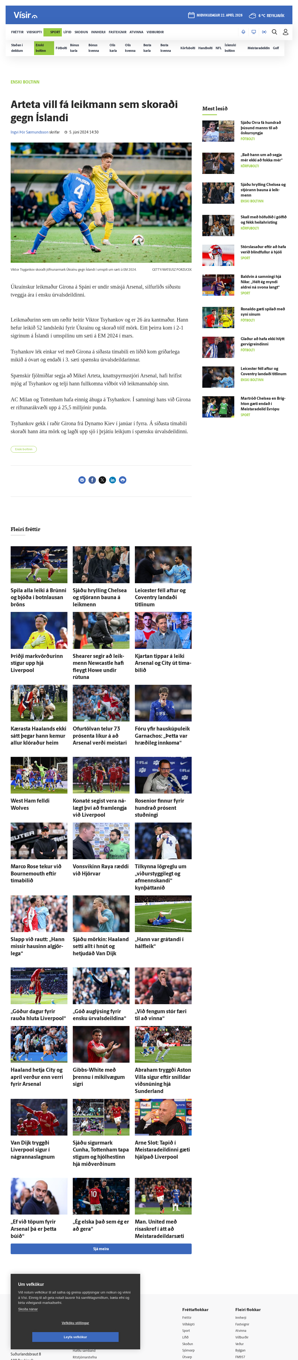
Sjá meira (101, 1148)
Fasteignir (245, 1224)
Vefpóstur (85, 1285)
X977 (241, 1265)
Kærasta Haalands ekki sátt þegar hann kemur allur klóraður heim (35, 710)
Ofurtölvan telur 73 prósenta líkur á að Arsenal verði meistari (99, 710)
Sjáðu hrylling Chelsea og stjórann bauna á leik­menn (263, 190)
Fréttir (191, 1217)
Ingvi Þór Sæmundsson (30, 133)
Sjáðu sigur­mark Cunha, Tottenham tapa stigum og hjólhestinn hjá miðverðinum (99, 1069)
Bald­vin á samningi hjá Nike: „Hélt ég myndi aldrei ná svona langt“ (261, 282)
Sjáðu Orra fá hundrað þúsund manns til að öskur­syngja (261, 128)
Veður (242, 1244)
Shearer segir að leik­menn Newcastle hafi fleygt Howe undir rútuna (97, 650)
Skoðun (192, 1244)
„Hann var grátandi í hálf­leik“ (161, 888)
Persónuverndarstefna (29, 1249)
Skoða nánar (28, 1323)
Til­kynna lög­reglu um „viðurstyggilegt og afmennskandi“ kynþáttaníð (160, 832)
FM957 (242, 1258)
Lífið (189, 1238)
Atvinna (243, 1231)
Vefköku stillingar (44, 1337)
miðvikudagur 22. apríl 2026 (219, 16)
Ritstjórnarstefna (91, 1257)
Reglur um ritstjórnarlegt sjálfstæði (31, 1239)
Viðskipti (193, 1224)
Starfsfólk (85, 1271)
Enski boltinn (23, 449)
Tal (239, 1272)
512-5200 (93, 1237)
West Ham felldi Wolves (32, 772)
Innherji (243, 1217)
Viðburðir (245, 1238)
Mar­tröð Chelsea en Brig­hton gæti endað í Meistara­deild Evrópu (263, 404)
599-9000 (27, 1269)
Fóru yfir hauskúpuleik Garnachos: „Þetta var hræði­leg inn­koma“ (163, 710)
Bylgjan (243, 1251)
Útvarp (191, 1258)
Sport (190, 1231)
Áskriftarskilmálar (91, 1264)
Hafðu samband (90, 1251)
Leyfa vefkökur (107, 1337)
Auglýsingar (86, 1244)
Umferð (83, 1278)
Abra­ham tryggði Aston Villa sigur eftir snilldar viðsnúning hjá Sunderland (161, 1009)
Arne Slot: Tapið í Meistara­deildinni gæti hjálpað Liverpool (159, 1069)
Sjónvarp (193, 1251)
